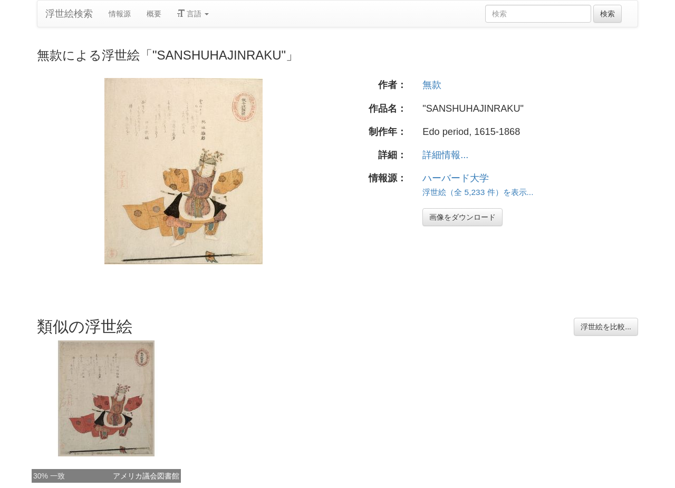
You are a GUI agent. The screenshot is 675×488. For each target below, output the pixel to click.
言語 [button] (193, 13)
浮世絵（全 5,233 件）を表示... (477, 192)
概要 (154, 13)
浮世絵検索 (69, 13)
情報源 (120, 13)
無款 (431, 85)
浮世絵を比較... (606, 327)
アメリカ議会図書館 (146, 476)
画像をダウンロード (462, 217)
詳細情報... (445, 155)
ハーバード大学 (455, 178)
